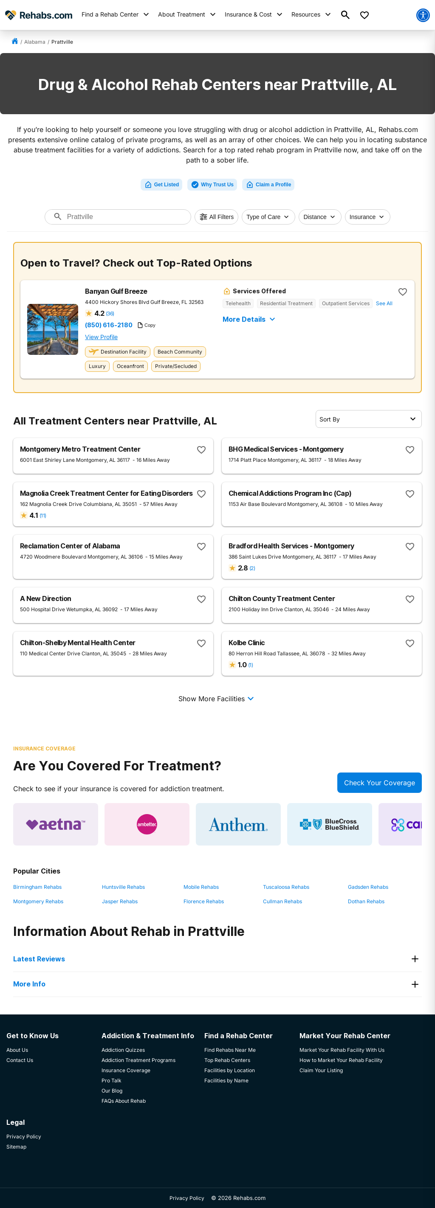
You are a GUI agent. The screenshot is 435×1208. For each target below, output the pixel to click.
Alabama (34, 42)
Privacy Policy (186, 1198)
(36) (110, 313)
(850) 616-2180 (109, 325)
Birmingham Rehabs (37, 887)
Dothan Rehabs (366, 901)
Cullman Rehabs (282, 901)
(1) (250, 665)
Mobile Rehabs (201, 887)
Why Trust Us (212, 184)
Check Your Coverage (379, 782)
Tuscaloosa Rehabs (286, 887)
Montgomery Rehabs (38, 901)
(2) (252, 568)
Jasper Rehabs (120, 901)
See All (384, 303)
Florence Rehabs (204, 901)
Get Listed (161, 184)
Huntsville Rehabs (123, 887)
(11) (43, 515)
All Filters (216, 217)
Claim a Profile (268, 184)
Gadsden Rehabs (368, 887)
